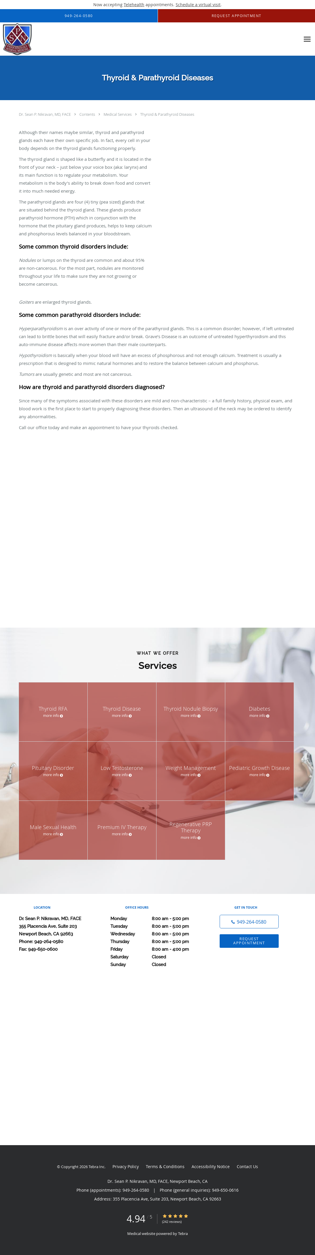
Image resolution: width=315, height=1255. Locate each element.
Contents (87, 114)
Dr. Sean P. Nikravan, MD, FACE (45, 114)
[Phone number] (249, 921)
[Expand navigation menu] (307, 39)
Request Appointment (249, 940)
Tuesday (156, 926)
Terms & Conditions (165, 1166)
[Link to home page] (16, 39)
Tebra (183, 1233)
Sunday (156, 964)
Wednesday (156, 934)
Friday (156, 949)
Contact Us (247, 1166)
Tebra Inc (97, 1166)
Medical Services (118, 114)
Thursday (156, 941)
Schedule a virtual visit (198, 4)
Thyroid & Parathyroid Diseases (167, 114)
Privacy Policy (125, 1166)
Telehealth (134, 4)
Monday (156, 918)
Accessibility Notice (211, 1166)
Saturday (156, 957)
